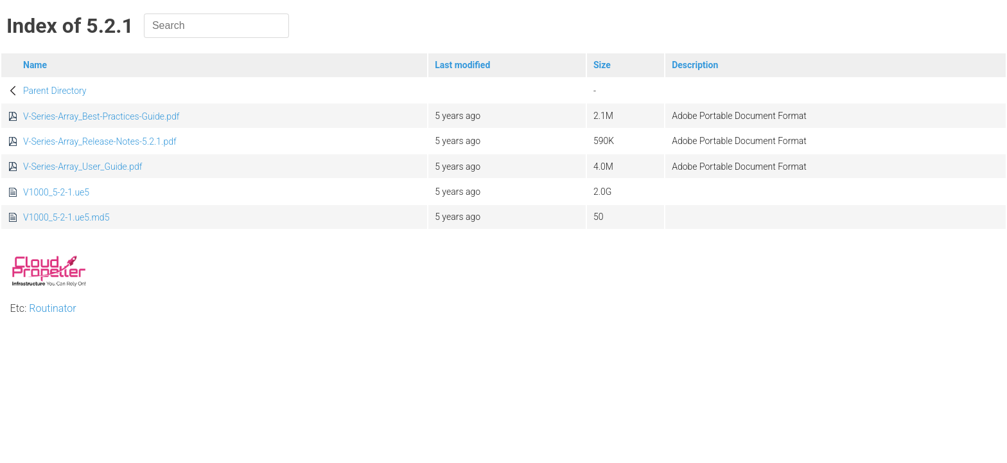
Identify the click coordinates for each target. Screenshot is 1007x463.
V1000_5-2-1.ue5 (56, 192)
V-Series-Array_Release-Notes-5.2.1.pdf (100, 141)
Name (35, 65)
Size (602, 65)
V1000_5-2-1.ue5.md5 (66, 217)
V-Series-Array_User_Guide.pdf (82, 166)
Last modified (462, 65)
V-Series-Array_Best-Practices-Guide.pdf (101, 116)
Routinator (52, 308)
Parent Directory (55, 91)
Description (695, 65)
